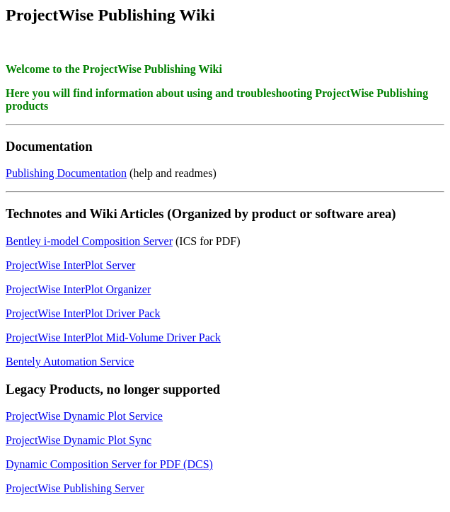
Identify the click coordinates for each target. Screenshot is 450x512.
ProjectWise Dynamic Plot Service (84, 416)
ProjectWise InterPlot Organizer (78, 289)
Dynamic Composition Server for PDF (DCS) (109, 464)
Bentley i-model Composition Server (89, 241)
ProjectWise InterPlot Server (70, 265)
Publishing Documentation (66, 173)
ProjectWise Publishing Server (75, 488)
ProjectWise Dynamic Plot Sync (78, 440)
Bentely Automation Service (70, 361)
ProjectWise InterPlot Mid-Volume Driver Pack (113, 337)
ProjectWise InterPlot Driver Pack (83, 313)
